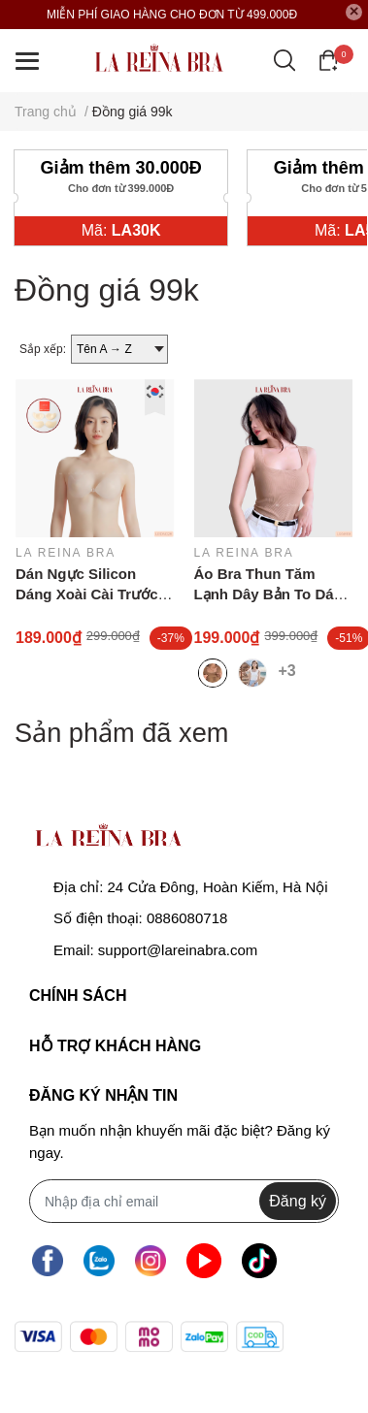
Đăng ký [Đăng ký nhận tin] (297, 1201)
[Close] (354, 12)
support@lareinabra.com (177, 950)
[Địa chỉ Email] (184, 1201)
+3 (290, 669)
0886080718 (187, 918)
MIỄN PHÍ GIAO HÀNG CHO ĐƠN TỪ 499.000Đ (172, 14)
